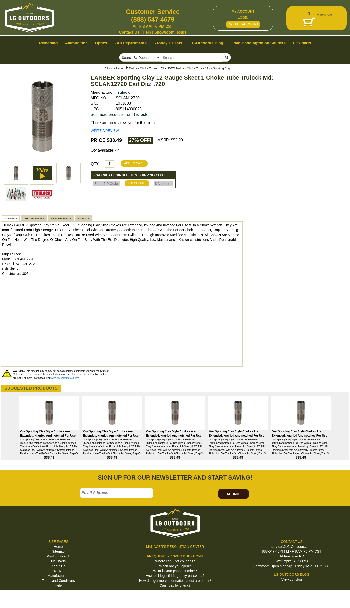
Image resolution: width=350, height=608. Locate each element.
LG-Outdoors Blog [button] (206, 43)
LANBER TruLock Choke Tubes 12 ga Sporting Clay (197, 68)
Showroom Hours (170, 32)
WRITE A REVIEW (105, 131)
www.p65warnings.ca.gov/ (65, 378)
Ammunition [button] (76, 43)
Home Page (114, 68)
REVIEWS (83, 218)
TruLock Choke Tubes (143, 68)
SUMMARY (11, 218)
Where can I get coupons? (175, 561)
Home (58, 547)
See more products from (119, 114)
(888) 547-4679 (153, 19)
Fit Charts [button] (302, 43)
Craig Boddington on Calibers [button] (258, 43)
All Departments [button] (131, 43)
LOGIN (243, 17)
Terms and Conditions (58, 581)
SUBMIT (233, 494)
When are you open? (175, 566)
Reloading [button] (48, 43)
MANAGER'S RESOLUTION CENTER (175, 547)
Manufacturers (58, 576)
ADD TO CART (134, 163)
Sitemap (58, 551)
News (58, 571)
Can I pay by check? (175, 585)
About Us (58, 566)
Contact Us (129, 32)
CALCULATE (136, 183)
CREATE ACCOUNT (243, 24)
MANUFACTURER (61, 218)
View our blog (291, 579)
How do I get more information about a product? (175, 581)
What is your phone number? (175, 571)
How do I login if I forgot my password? (175, 576)
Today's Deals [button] (168, 43)
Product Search (58, 556)
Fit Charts (58, 561)
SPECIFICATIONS (34, 218)
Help (147, 32)
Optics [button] (101, 43)
